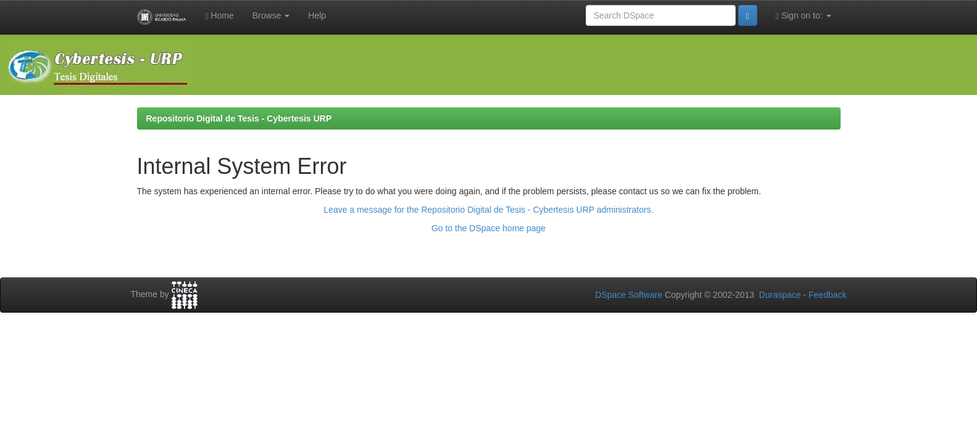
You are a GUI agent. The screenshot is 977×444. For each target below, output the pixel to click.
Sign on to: (803, 15)
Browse (271, 15)
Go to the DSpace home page (488, 228)
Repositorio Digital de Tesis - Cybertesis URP (239, 118)
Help (317, 15)
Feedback (827, 295)
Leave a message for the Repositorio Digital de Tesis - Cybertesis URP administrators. (488, 210)
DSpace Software (628, 295)
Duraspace (780, 295)
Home (219, 15)
